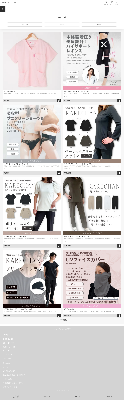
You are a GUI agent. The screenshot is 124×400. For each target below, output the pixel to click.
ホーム (5, 367)
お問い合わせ (8, 379)
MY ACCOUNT (9, 371)
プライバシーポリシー (12, 387)
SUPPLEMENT (9, 347)
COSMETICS (8, 343)
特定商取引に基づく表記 (13, 383)
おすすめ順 (25, 24)
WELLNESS (8, 351)
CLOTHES (7, 359)
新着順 (99, 24)
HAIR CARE (8, 355)
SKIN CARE (8, 339)
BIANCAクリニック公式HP (14, 375)
